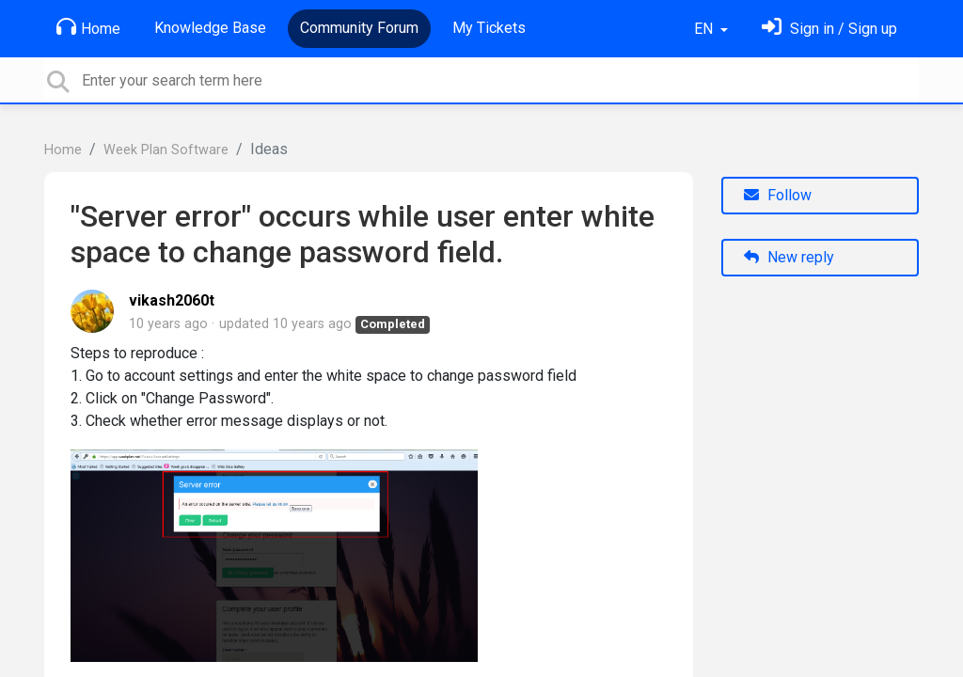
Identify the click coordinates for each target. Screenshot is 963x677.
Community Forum (359, 28)
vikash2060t (171, 300)
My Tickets (489, 28)
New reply (789, 257)
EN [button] (705, 29)
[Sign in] (829, 28)
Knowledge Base (210, 28)
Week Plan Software (166, 150)
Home (88, 27)
